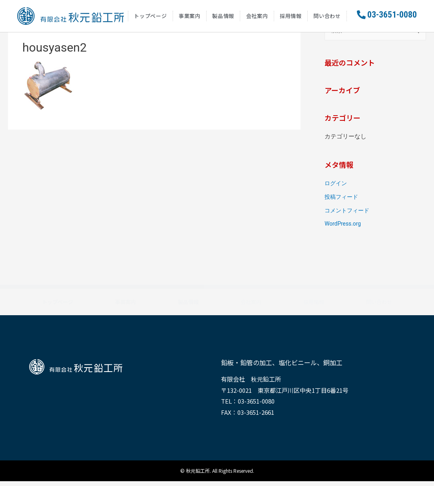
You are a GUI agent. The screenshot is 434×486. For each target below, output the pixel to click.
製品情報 (223, 18)
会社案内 (257, 18)
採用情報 (291, 18)
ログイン (336, 188)
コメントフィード (348, 215)
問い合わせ (327, 18)
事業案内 (190, 18)
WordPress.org (344, 228)
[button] (387, 17)
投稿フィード (342, 201)
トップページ (150, 18)
